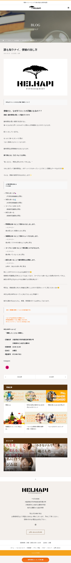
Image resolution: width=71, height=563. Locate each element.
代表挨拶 (29, 547)
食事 (19, 53)
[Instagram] (7, 367)
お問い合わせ (57, 547)
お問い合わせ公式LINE (35, 532)
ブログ (43, 547)
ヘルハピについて (20, 547)
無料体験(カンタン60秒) (35, 560)
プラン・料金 (36, 547)
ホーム (12, 547)
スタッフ (49, 547)
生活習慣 (13, 53)
